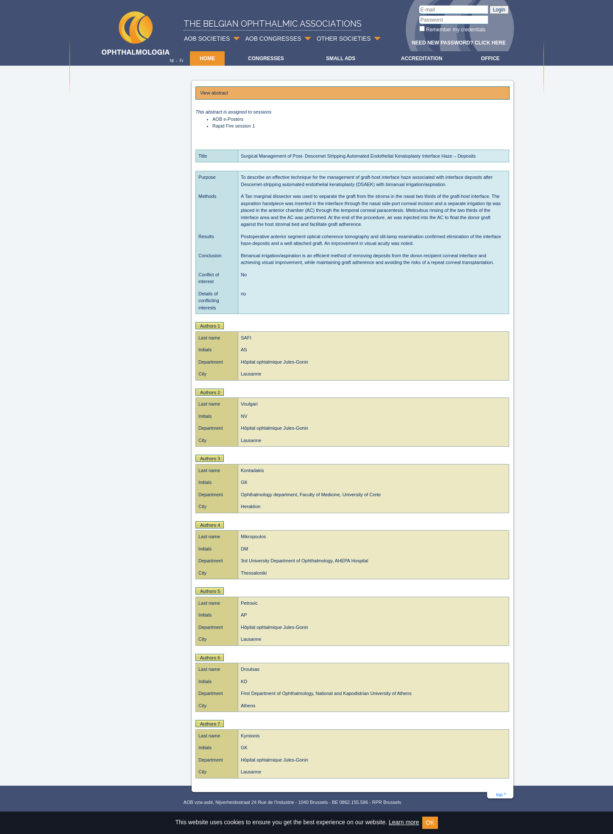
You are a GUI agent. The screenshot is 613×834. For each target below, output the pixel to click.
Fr (182, 60)
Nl (171, 60)
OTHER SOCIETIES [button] (344, 38)
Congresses (266, 58)
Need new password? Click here (459, 43)
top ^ (501, 794)
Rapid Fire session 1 (233, 125)
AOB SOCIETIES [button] (207, 38)
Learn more (404, 822)
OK (430, 822)
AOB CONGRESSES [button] (273, 38)
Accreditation (422, 58)
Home (207, 58)
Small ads (340, 58)
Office (490, 58)
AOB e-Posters (227, 119)
